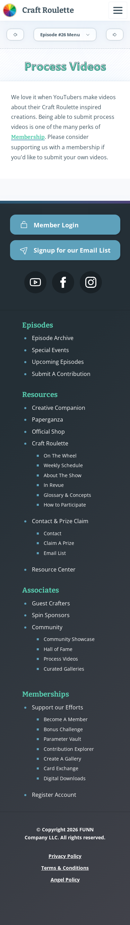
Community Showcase (69, 639)
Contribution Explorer (69, 749)
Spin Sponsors (51, 615)
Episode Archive (52, 338)
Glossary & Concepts (67, 495)
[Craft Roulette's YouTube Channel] (35, 282)
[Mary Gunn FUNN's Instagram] (91, 282)
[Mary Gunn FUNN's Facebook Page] (63, 282)
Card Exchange (61, 768)
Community (47, 627)
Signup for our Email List (65, 250)
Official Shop (48, 431)
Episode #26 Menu (65, 34)
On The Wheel (60, 455)
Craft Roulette (50, 443)
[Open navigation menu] (118, 10)
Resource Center (54, 569)
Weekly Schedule (63, 465)
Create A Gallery (62, 758)
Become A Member (66, 719)
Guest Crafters (51, 603)
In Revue (54, 485)
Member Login (49, 225)
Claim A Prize (59, 543)
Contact (52, 533)
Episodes (37, 325)
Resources (40, 394)
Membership (28, 137)
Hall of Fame (58, 649)
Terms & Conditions (65, 868)
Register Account (54, 795)
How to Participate (65, 504)
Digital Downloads (65, 778)
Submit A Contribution (61, 374)
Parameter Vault (62, 739)
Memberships (45, 694)
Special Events (50, 350)
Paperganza (47, 419)
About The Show (62, 475)
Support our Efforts (57, 707)
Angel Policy (65, 879)
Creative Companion (58, 408)
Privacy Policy (65, 856)
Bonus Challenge (63, 729)
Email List (55, 553)
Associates (40, 590)
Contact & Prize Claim (60, 521)
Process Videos (61, 658)
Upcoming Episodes (58, 362)
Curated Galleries (64, 669)
